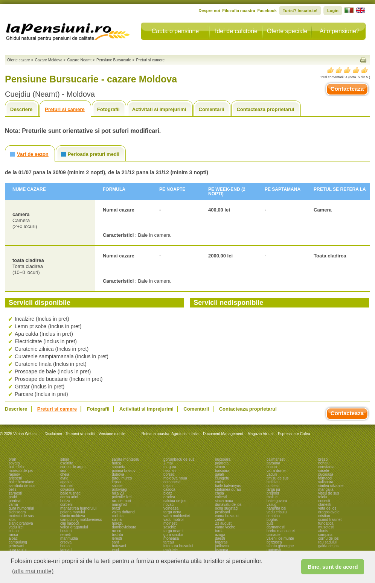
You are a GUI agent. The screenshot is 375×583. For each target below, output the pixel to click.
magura (169, 467)
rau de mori (121, 501)
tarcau (168, 542)
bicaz (167, 493)
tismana (221, 550)
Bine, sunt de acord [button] (333, 567)
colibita (117, 516)
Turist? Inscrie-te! (300, 10)
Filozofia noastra (238, 10)
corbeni (66, 504)
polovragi (119, 489)
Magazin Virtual (261, 434)
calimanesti (276, 459)
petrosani (16, 546)
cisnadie (273, 535)
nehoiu (323, 463)
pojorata (222, 463)
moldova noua (175, 478)
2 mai (167, 463)
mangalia (326, 489)
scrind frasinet (329, 520)
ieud (115, 550)
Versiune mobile (111, 434)
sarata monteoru (125, 459)
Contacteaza (347, 88)
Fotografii (108, 109)
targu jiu (273, 489)
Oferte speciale (287, 31)
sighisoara (17, 512)
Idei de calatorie (236, 31)
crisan (14, 531)
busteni (66, 531)
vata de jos (327, 508)
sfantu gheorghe (280, 546)
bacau (272, 467)
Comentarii (211, 109)
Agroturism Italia (184, 434)
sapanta (118, 467)
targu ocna (172, 512)
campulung (18, 542)
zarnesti (15, 493)
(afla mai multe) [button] (32, 571)
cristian (324, 516)
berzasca (274, 542)
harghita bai (276, 508)
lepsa (116, 482)
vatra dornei (277, 471)
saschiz (169, 527)
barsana (273, 463)
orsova (66, 542)
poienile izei (121, 497)
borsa (65, 546)
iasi (63, 471)
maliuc (272, 497)
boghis (272, 520)
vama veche (225, 527)
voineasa (170, 508)
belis (13, 489)
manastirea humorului (78, 508)
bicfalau (273, 482)
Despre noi (209, 10)
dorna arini (69, 497)
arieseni (15, 478)
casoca (169, 489)
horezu (117, 523)
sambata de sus (22, 486)
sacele (323, 471)
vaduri (272, 474)
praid (13, 497)
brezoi (323, 459)
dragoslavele (329, 512)
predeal (15, 501)
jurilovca (222, 546)
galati (219, 474)
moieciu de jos (21, 471)
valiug (271, 504)
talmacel (325, 478)
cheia (64, 474)
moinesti (170, 523)
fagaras (221, 542)
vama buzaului (227, 516)
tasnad (66, 550)
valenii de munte (280, 538)
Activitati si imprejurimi (159, 109)
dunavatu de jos (228, 504)
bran (12, 459)
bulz (270, 523)
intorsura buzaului (178, 546)
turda (219, 531)
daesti (220, 538)
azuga (220, 535)
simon (220, 467)
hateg (116, 463)
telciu (322, 497)
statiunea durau (228, 489)
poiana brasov (124, 471)
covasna (67, 489)
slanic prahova (21, 523)
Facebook (267, 10)
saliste (117, 486)
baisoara (222, 471)
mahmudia (69, 538)
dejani (168, 486)
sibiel (64, 459)
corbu (219, 482)
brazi (116, 508)
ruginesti (274, 550)
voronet (66, 486)
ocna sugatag (226, 508)
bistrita (117, 535)
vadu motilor (173, 520)
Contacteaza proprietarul (265, 109)
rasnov (14, 474)
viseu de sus (328, 493)
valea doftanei (123, 512)
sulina (117, 520)
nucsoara (222, 459)
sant (115, 542)
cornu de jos (328, 538)
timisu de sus (277, 478)
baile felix (16, 467)
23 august (223, 523)
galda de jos (328, 546)
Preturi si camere (65, 109)
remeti (65, 535)
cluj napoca (69, 523)
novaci (168, 504)
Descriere (21, 109)
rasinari (169, 471)
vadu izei (16, 527)
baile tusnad (70, 493)
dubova (118, 474)
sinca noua (224, 501)
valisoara (325, 482)
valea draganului (74, 527)
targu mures (122, 478)
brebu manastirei (280, 531)
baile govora (277, 501)
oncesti (324, 501)
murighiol (119, 504)
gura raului (17, 550)
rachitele (170, 550)
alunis (323, 531)
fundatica (326, 523)
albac (13, 538)
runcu (116, 531)
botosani (119, 546)
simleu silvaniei (330, 486)
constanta (326, 467)
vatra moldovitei (176, 516)
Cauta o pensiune (175, 31)
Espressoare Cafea (294, 434)
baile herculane (21, 482)
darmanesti (276, 527)
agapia (66, 482)
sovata (14, 463)
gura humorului (21, 508)
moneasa (171, 538)
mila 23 (118, 493)
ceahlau (273, 516)
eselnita (66, 463)
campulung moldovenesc (81, 520)
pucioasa (325, 474)
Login (332, 10)
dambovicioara (124, 527)
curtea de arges (73, 467)
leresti (117, 538)
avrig (64, 478)
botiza (65, 501)
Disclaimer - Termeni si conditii (70, 434)
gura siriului (173, 535)
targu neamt (173, 531)
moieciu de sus (21, 516)
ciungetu (222, 478)
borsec (169, 474)
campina (325, 535)
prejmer (273, 493)
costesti (273, 486)
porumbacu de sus (178, 459)
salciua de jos (174, 501)
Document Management (223, 434)
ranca (13, 535)
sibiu (13, 520)
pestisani (222, 512)
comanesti (172, 482)
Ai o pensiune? (340, 31)
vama (13, 504)
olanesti (324, 504)
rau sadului (327, 542)
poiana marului (72, 512)
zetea (219, 520)
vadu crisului (277, 512)
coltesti (221, 497)
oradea (169, 497)
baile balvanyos (228, 486)
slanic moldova (72, 516)
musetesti (326, 527)
